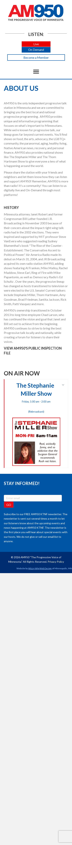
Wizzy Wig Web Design (40, 568)
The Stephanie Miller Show (36, 424)
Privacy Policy (56, 561)
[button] (36, 44)
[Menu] (36, 71)
